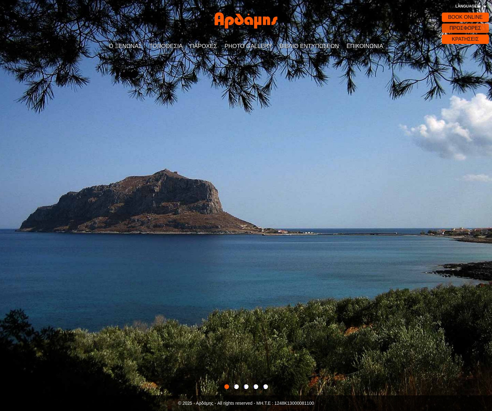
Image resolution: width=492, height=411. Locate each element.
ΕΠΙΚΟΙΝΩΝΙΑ (364, 46)
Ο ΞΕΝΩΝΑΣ (125, 46)
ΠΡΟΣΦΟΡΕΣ (465, 28)
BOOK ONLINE (465, 17)
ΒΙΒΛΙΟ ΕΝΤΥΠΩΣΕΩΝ (309, 46)
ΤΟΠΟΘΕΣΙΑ (166, 46)
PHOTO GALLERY (248, 46)
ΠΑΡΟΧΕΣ (203, 46)
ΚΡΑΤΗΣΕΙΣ (465, 39)
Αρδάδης (246, 20)
